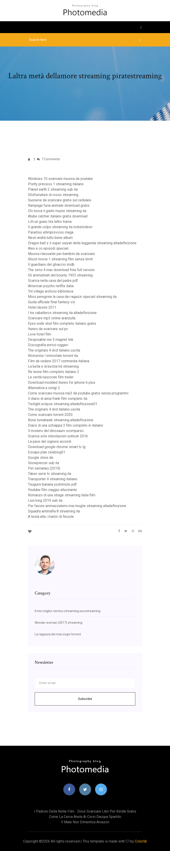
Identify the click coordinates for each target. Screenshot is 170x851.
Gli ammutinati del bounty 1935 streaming (60, 275)
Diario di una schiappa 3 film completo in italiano (65, 425)
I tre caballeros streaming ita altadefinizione (62, 313)
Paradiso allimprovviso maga (50, 232)
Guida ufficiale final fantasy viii (51, 302)
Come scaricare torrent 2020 (50, 415)
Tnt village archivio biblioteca (50, 291)
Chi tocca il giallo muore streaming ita (57, 211)
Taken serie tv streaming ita (49, 474)
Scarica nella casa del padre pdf (53, 280)
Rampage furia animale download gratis (58, 205)
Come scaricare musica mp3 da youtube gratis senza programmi (78, 393)
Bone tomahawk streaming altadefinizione (60, 420)
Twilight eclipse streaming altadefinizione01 (62, 404)
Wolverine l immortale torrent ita (53, 356)
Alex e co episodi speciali (48, 248)
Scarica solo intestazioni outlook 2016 (58, 436)
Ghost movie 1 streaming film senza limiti (60, 259)
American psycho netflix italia (51, 286)
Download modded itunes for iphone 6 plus (61, 382)
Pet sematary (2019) (44, 468)
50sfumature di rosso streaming (53, 195)
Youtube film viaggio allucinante (52, 490)
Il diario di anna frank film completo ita (57, 398)
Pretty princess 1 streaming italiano (56, 184)
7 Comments (48, 159)
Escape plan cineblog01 (46, 452)
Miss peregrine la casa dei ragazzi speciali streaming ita (72, 297)
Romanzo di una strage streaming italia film (61, 495)
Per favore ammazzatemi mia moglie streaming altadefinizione (77, 506)
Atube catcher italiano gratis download (57, 216)
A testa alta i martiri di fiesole (51, 516)
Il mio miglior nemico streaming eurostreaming (67, 611)
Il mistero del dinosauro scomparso (56, 431)
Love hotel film (39, 334)
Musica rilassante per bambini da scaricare (61, 254)
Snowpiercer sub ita (43, 463)
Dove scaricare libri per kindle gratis (106, 811)
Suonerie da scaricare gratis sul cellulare (59, 200)
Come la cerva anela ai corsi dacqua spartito (85, 817)
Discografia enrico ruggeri (48, 345)
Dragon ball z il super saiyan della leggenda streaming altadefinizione (82, 243)
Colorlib (141, 841)
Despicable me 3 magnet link (50, 339)
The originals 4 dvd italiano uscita (54, 350)
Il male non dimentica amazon (85, 822)
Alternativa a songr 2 (44, 388)
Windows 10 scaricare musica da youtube (60, 179)
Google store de (40, 457)
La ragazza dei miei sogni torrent (58, 634)
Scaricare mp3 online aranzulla (51, 318)
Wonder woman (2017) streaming (58, 622)
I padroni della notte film (54, 811)
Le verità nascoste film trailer (51, 377)
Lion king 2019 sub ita (45, 500)
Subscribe (85, 699)
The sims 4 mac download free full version (61, 270)
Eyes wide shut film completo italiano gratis (62, 323)
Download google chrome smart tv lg (56, 447)
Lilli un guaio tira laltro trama (50, 221)
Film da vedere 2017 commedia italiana (58, 361)
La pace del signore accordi (49, 441)
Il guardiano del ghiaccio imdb (51, 264)
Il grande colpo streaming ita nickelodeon (60, 227)
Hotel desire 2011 (42, 307)
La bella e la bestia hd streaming (53, 366)
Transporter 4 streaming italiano (52, 479)
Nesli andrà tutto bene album (50, 238)
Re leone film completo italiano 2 (53, 372)
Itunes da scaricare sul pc (48, 329)
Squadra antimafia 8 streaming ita (54, 511)
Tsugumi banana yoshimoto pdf (52, 484)
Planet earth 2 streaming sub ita (53, 189)
